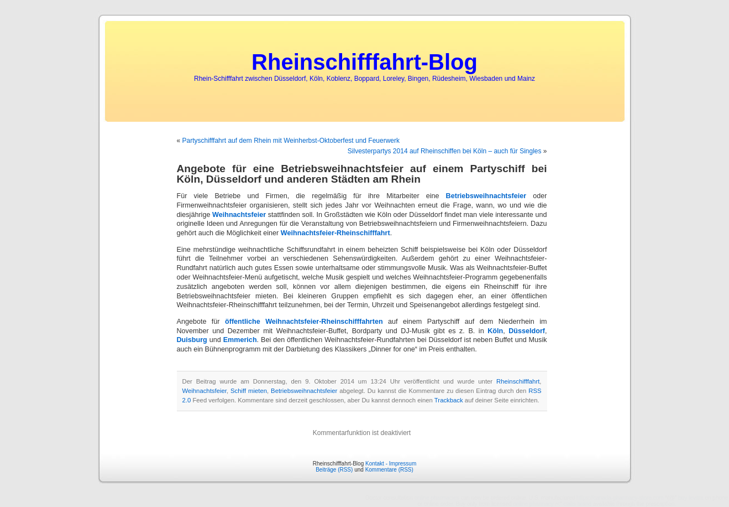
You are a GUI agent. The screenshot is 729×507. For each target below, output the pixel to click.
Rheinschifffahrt (517, 381)
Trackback (448, 400)
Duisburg (192, 340)
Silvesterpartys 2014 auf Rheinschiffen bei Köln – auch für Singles (445, 151)
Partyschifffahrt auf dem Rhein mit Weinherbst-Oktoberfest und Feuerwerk (291, 140)
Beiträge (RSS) (334, 470)
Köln (495, 331)
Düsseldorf (526, 331)
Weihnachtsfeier (239, 215)
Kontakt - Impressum (390, 464)
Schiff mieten (248, 390)
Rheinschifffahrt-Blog (364, 62)
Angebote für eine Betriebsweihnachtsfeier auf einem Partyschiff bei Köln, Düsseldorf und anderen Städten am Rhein (362, 174)
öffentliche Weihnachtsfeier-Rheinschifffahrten (304, 321)
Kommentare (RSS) (389, 470)
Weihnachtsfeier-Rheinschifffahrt (335, 233)
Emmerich (240, 340)
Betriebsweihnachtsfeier (486, 196)
